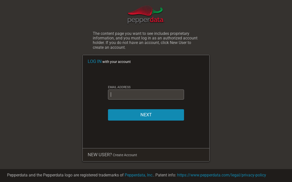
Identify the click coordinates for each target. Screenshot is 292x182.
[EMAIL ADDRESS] (146, 94)
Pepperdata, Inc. (139, 175)
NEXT (146, 114)
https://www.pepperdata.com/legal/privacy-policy (221, 175)
